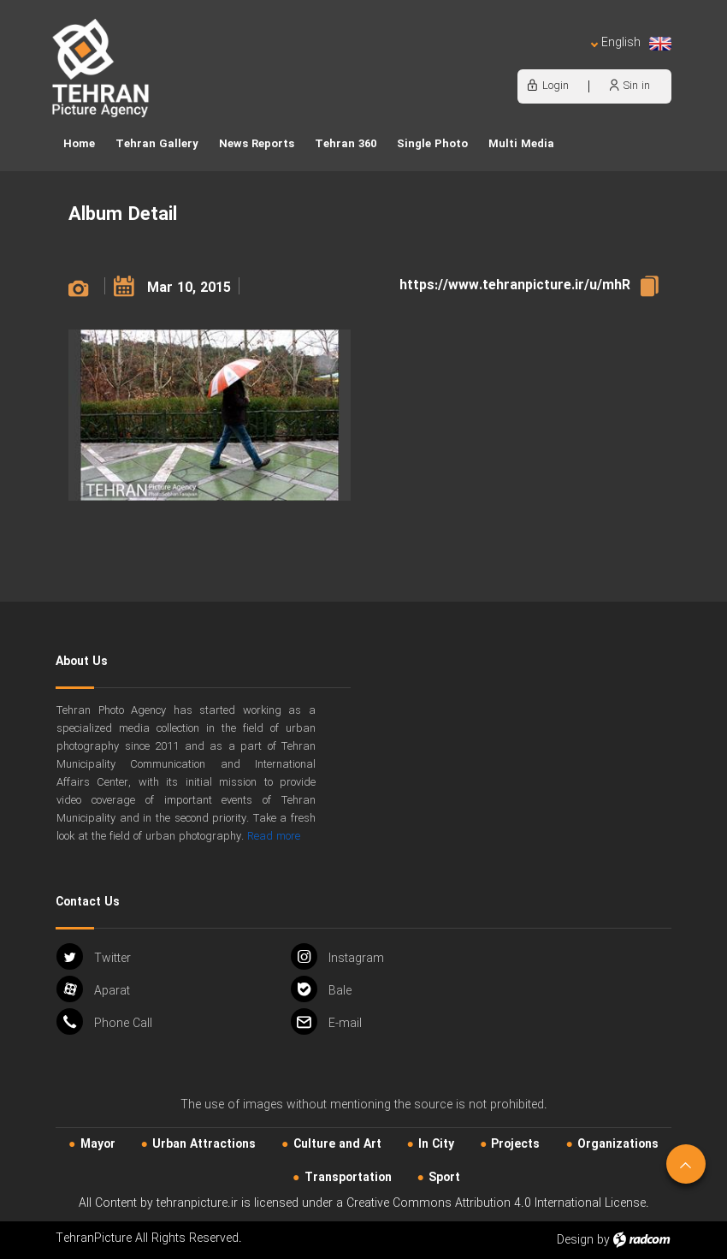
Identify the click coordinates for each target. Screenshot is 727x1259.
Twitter (93, 956)
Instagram (337, 956)
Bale (321, 989)
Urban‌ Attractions (204, 1144)
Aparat (93, 989)
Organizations (618, 1144)
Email (326, 1021)
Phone (104, 1021)
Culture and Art (337, 1144)
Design (575, 1240)
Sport (444, 1177)
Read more (273, 837)
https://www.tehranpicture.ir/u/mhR (514, 285)
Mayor (97, 1144)
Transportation (348, 1177)
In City (436, 1144)
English (631, 43)
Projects (515, 1144)
